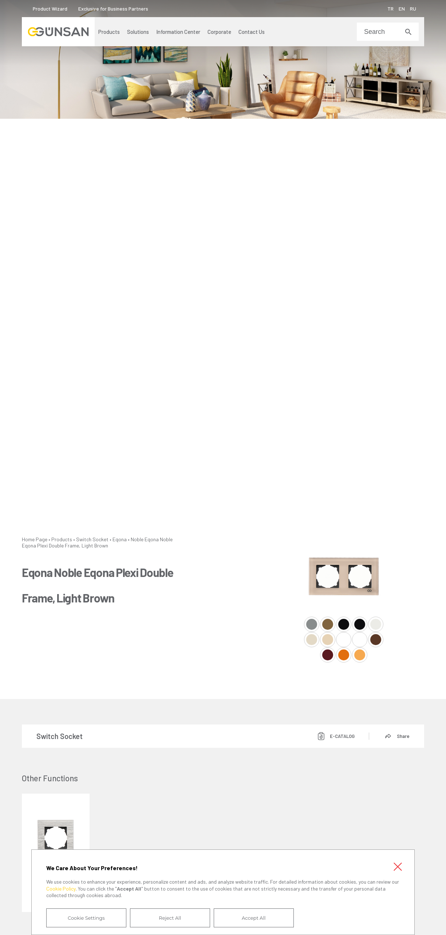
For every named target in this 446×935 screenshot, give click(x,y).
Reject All (170, 918)
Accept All (253, 918)
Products (61, 539)
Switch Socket (92, 539)
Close (397, 866)
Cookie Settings (86, 918)
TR (390, 8)
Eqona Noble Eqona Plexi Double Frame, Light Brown (97, 542)
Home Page (34, 539)
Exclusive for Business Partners (113, 8)
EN (402, 8)
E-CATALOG (342, 736)
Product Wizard (50, 8)
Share (403, 736)
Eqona (120, 539)
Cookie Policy (61, 888)
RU (413, 8)
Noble (137, 539)
